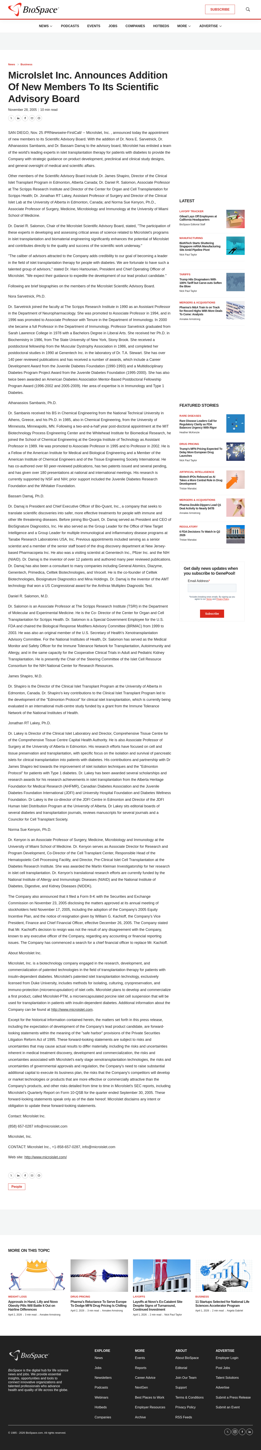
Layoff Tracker (191, 211)
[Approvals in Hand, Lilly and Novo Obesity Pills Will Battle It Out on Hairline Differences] (37, 1275)
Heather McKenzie (189, 432)
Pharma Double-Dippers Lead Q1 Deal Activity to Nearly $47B (200, 506)
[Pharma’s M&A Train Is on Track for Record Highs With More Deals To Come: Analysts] (235, 310)
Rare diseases (190, 415)
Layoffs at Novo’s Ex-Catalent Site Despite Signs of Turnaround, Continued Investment (157, 1305)
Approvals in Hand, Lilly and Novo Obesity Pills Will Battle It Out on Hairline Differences (33, 1305)
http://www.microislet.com (72, 1010)
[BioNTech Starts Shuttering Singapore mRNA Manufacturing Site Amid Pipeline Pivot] (235, 246)
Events (93, 26)
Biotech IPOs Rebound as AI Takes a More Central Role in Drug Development (200, 480)
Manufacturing (191, 238)
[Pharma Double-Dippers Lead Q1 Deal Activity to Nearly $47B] (235, 507)
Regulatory (188, 526)
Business (26, 64)
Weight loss (17, 1296)
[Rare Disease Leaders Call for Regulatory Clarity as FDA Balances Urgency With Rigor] (235, 423)
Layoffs (139, 1296)
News (44, 26)
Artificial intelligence (196, 471)
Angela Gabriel (235, 1310)
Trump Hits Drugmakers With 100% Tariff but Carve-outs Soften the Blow (200, 283)
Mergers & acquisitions (197, 302)
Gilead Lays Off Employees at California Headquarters (198, 218)
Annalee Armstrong (189, 319)
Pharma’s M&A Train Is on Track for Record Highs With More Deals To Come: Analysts (200, 311)
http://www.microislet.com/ (45, 1157)
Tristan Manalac (188, 488)
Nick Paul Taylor (188, 254)
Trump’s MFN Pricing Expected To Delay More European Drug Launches (200, 452)
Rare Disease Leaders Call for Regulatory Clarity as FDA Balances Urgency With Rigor (198, 424)
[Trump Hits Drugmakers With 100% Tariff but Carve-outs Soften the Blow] (235, 282)
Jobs (112, 26)
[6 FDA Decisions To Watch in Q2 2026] (235, 534)
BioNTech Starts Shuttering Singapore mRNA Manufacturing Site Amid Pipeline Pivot (199, 246)
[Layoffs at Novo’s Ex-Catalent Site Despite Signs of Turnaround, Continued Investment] (161, 1275)
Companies (135, 26)
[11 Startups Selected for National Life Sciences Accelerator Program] (224, 1275)
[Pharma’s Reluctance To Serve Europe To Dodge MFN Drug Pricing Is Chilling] (99, 1275)
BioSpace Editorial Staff (192, 224)
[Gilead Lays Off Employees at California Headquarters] (235, 219)
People (16, 1186)
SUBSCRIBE (220, 9)
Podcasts (70, 26)
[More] (51, 26)
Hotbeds (161, 26)
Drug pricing (189, 444)
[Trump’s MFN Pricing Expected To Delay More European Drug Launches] (235, 451)
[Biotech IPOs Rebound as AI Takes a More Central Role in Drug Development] (235, 479)
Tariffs (184, 274)
